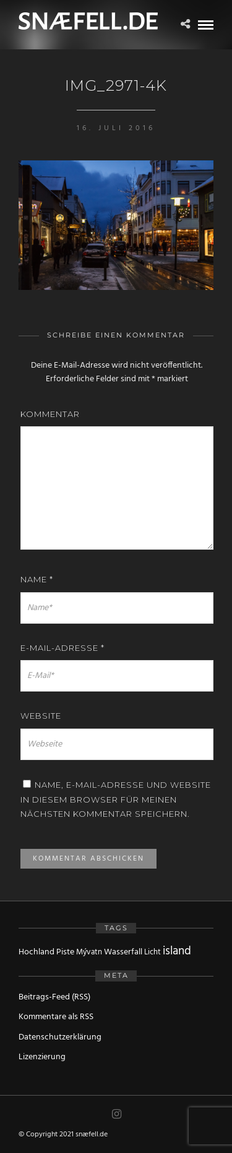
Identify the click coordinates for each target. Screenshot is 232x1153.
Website (40, 716)
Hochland (36, 952)
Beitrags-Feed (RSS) (54, 997)
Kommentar (50, 414)
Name (36, 579)
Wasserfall (123, 952)
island (177, 951)
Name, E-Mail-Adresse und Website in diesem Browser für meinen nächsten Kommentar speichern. (115, 799)
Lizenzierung (42, 1057)
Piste (65, 952)
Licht (152, 952)
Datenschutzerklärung (60, 1037)
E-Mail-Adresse (62, 648)
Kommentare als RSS (56, 1017)
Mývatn (89, 952)
